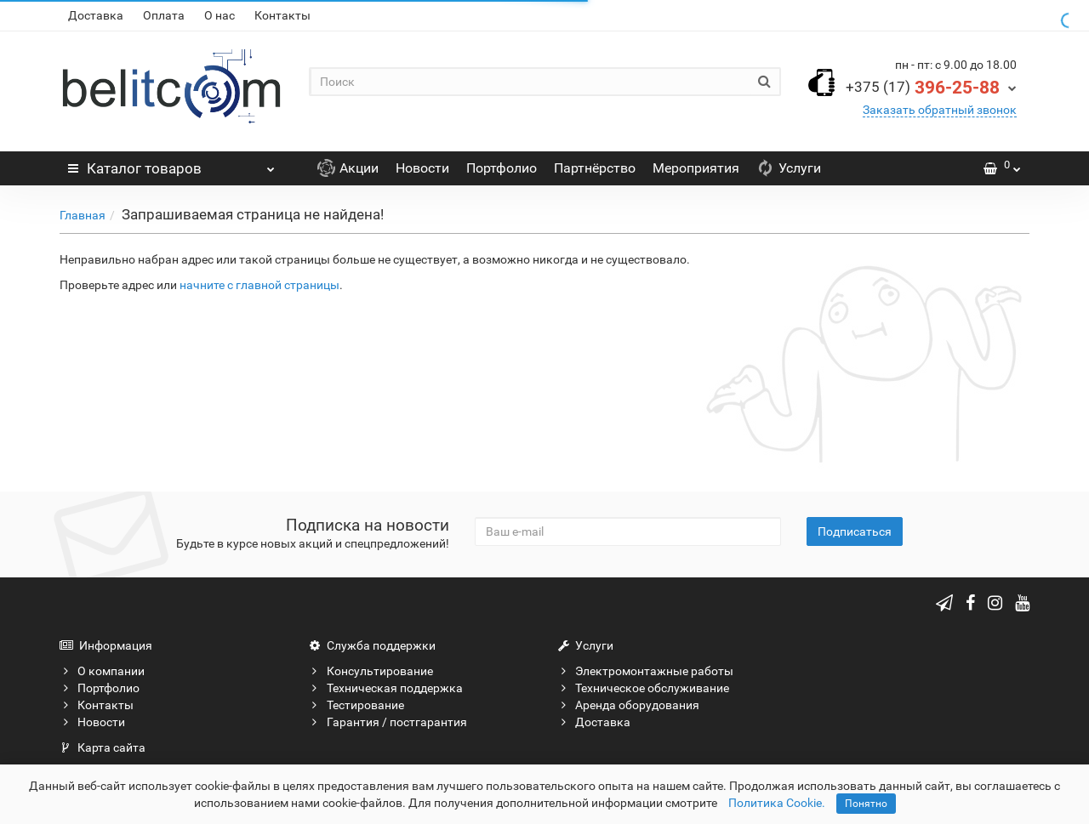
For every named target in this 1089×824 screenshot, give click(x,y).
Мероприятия (696, 168)
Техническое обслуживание (643, 688)
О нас (219, 15)
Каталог (171, 164)
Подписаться (855, 531)
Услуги (788, 168)
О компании (102, 671)
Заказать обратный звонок (940, 109)
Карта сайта (102, 747)
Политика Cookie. (776, 803)
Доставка (95, 15)
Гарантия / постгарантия (388, 722)
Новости (422, 168)
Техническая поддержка (386, 688)
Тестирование (356, 705)
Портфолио (501, 168)
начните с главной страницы (259, 285)
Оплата (164, 15)
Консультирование (371, 671)
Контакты (282, 15)
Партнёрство (595, 168)
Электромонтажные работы (645, 671)
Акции (348, 168)
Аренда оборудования (628, 705)
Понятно (866, 804)
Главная (82, 215)
